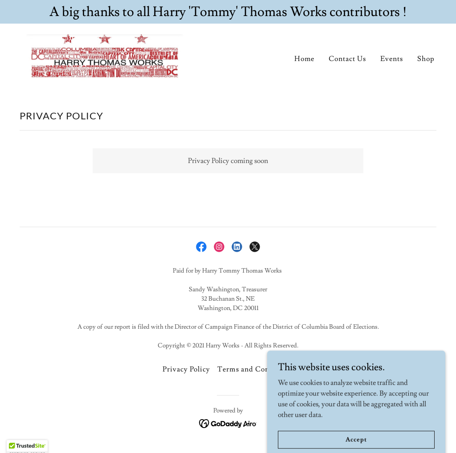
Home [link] (304, 58)
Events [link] (391, 58)
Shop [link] (426, 58)
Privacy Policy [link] (186, 369)
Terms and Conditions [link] (255, 369)
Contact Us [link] (347, 58)
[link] (105, 55)
